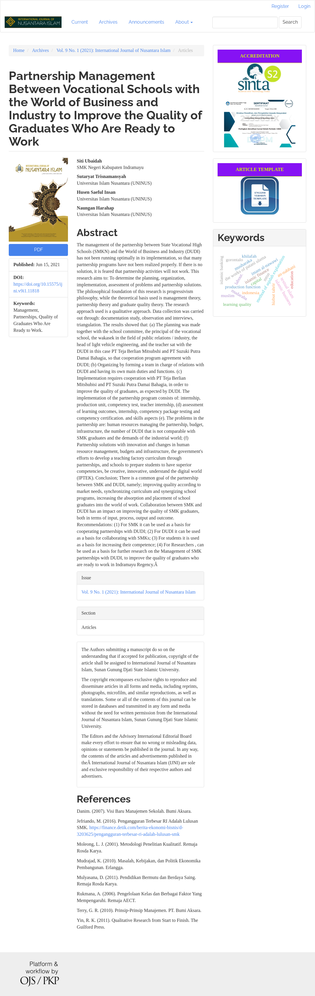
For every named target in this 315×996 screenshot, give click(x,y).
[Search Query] (245, 22)
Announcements (146, 22)
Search (290, 22)
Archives (108, 22)
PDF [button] (38, 249)
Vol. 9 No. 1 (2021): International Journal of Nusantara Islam (114, 50)
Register (280, 6)
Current (79, 22)
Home (18, 50)
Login (304, 6)
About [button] (184, 22)
